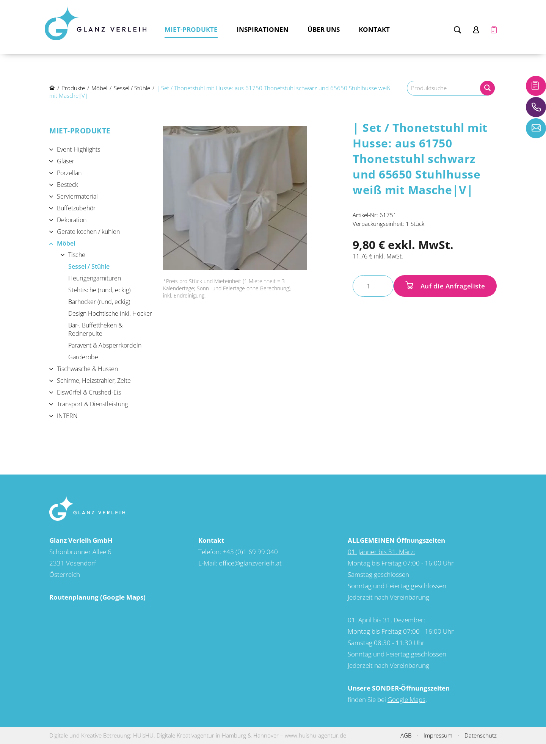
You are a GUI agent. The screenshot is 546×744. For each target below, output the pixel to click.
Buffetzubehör (76, 208)
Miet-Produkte (191, 29)
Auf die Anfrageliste (452, 286)
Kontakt (374, 29)
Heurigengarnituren (94, 278)
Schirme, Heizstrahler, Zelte (94, 380)
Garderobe (83, 357)
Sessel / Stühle (89, 266)
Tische (76, 255)
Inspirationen (263, 29)
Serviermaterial (77, 196)
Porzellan (69, 173)
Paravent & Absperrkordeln (104, 345)
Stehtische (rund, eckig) (99, 290)
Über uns (324, 29)
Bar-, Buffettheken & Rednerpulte (95, 329)
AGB (405, 735)
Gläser (65, 161)
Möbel (66, 243)
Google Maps (406, 699)
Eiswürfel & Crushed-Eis (89, 392)
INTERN (67, 416)
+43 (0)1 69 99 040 (250, 551)
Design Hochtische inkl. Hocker (110, 313)
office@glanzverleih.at (250, 563)
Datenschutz (480, 735)
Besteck (67, 184)
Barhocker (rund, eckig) (99, 302)
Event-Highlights (78, 149)
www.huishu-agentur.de (315, 735)
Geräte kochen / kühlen (88, 231)
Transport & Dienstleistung (92, 404)
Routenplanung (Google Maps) (97, 597)
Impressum (438, 735)
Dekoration (71, 220)
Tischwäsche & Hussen (87, 369)
